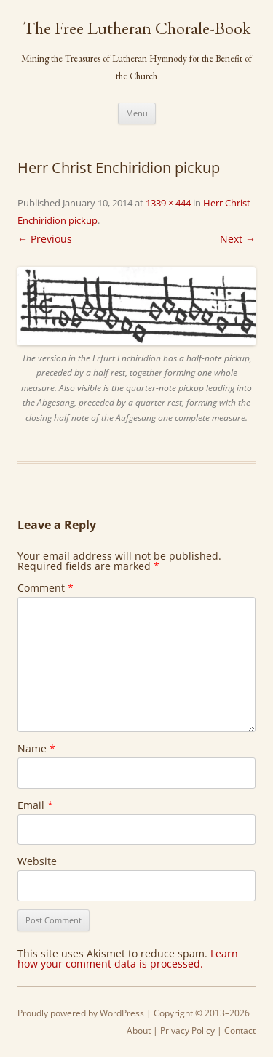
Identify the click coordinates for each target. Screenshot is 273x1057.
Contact (240, 1030)
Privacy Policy (187, 1030)
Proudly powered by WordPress (80, 1013)
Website (37, 861)
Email (35, 805)
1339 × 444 (168, 202)
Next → (238, 239)
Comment (45, 588)
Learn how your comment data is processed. (127, 958)
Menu (137, 113)
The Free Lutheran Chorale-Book (136, 28)
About (139, 1030)
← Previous (44, 239)
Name (36, 748)
